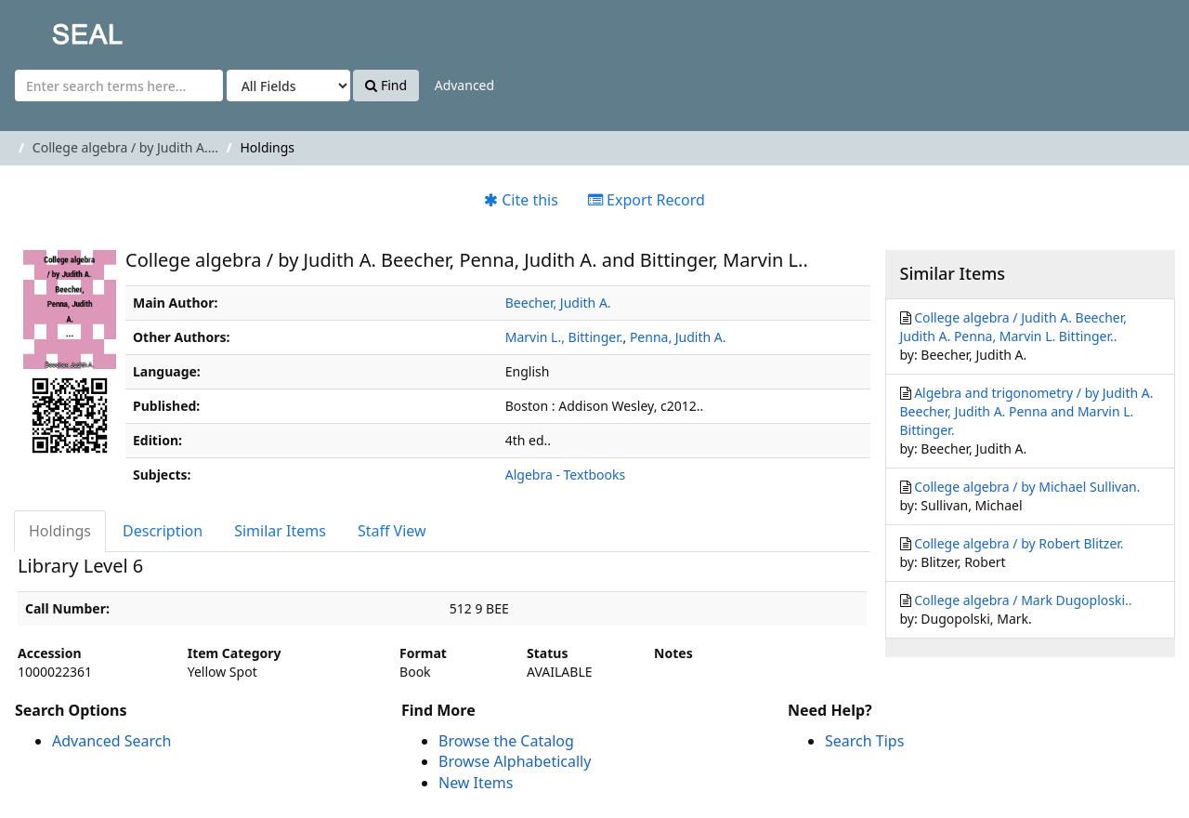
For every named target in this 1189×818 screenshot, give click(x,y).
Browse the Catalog (506, 741)
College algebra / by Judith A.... (125, 147)
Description (163, 531)
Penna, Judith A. (678, 337)
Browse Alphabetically (514, 761)
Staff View (392, 531)
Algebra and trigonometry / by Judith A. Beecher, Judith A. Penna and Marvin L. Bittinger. (1027, 411)
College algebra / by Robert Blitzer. (1018, 543)
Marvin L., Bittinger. (564, 337)
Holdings (60, 531)
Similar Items (280, 531)
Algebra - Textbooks (565, 474)
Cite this (521, 200)
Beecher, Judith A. (558, 302)
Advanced (464, 85)
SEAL (50, 28)
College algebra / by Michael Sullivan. (1027, 486)
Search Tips (864, 741)
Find (386, 85)
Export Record (646, 200)
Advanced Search (111, 741)
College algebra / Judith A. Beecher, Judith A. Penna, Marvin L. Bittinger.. (1013, 327)
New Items (475, 782)
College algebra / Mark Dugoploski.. (1022, 600)
